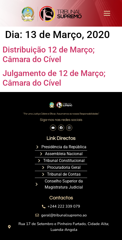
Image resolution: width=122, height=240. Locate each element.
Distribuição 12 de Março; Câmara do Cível (49, 54)
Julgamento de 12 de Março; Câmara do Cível (54, 78)
